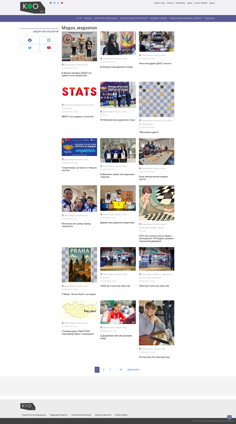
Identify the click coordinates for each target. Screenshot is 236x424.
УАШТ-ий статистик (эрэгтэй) (115, 286)
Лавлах (170, 3)
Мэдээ (88, 18)
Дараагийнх (133, 369)
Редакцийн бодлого (59, 415)
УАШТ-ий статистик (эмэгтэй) (154, 286)
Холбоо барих (121, 415)
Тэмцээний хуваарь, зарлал (185, 18)
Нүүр (79, 18)
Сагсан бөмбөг (201, 3)
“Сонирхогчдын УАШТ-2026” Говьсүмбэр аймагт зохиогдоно (78, 332)
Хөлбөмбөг (180, 3)
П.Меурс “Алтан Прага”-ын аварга (79, 294)
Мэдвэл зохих (158, 18)
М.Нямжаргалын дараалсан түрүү (117, 120)
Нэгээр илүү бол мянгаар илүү (154, 357)
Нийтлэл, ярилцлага (106, 18)
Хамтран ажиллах (103, 415)
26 (121, 369)
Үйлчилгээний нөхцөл (81, 415)
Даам (189, 3)
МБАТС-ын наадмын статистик (78, 116)
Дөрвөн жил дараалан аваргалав (117, 222)
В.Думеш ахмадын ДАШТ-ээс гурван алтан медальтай (77, 74)
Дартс (212, 3)
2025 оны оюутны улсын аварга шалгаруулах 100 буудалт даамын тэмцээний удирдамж (156, 238)
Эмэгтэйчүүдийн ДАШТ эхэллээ (155, 63)
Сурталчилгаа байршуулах (34, 415)
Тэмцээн (209, 18)
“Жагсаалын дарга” (149, 132)
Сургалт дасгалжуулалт (134, 18)
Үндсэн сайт (159, 3)
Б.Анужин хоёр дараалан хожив (116, 67)
